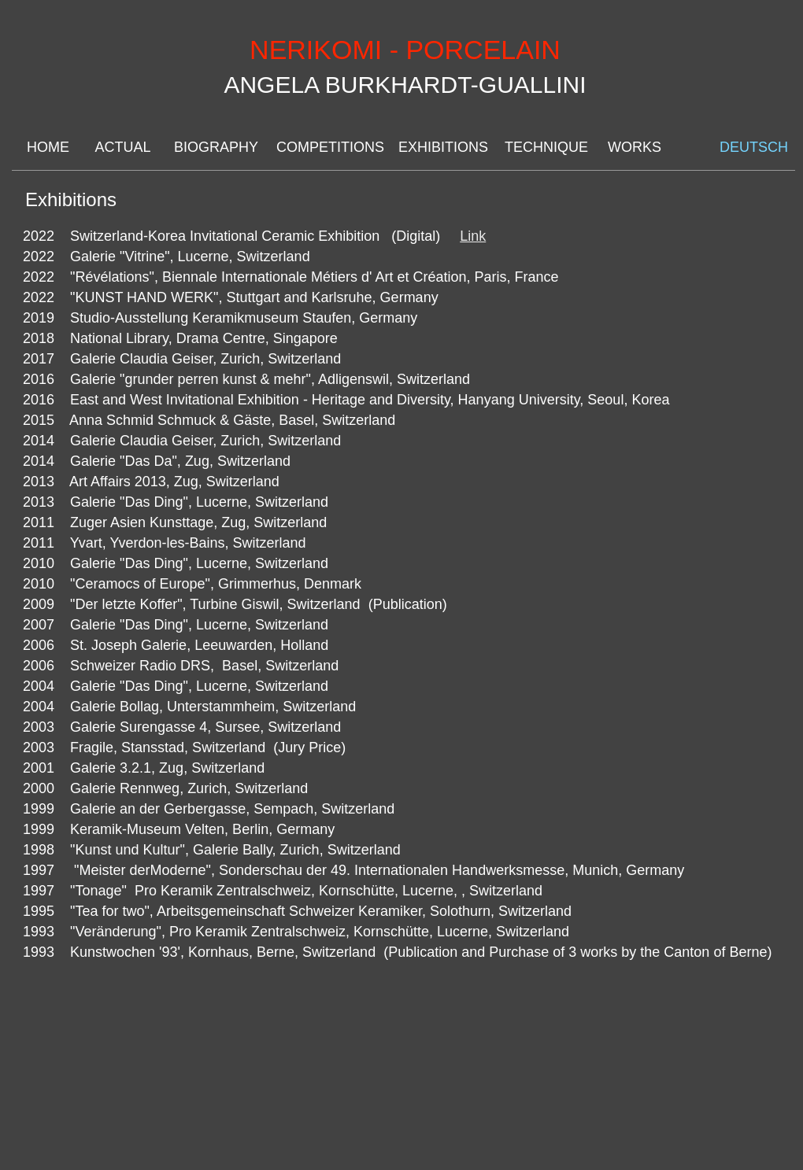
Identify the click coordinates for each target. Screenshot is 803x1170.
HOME (48, 147)
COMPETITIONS (327, 147)
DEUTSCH (751, 147)
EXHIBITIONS (441, 147)
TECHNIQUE (546, 147)
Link (473, 236)
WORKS (634, 147)
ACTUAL (122, 147)
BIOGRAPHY (215, 147)
